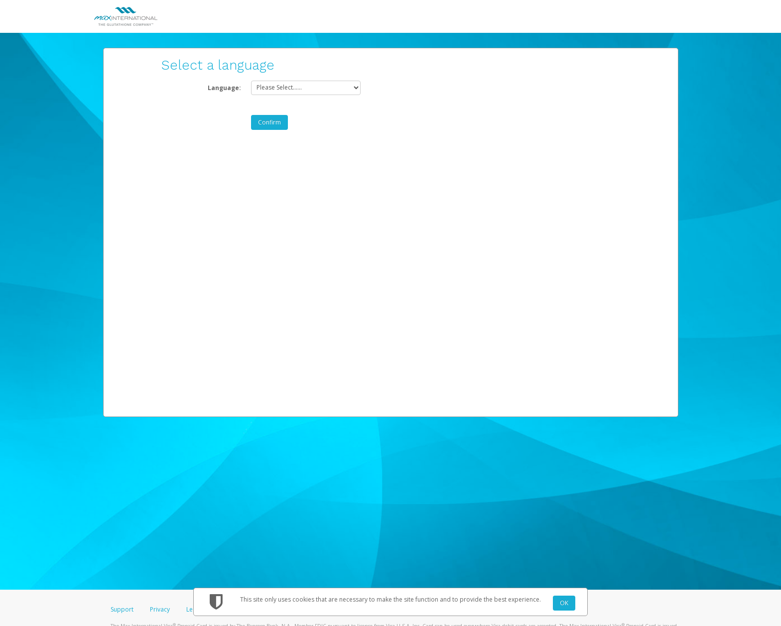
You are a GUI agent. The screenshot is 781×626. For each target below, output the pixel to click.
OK (564, 603)
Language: (224, 88)
